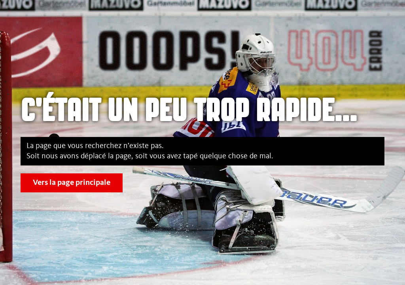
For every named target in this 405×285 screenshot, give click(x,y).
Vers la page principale (71, 183)
